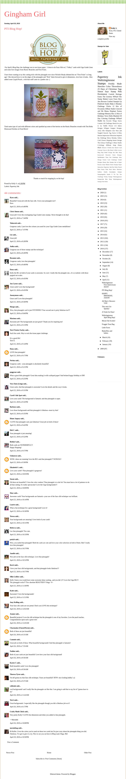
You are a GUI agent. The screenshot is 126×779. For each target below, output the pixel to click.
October (105, 259)
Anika (12, 246)
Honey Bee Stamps (108, 162)
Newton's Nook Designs (113, 155)
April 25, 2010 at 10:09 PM (19, 488)
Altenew (104, 147)
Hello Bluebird (114, 116)
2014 (102, 235)
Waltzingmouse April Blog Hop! (108, 316)
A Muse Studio (117, 143)
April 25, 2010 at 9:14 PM (19, 344)
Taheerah (13, 223)
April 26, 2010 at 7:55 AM (19, 646)
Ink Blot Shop (117, 152)
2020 (102, 214)
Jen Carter (14, 284)
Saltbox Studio (102, 172)
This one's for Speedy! (106, 308)
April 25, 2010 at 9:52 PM (19, 437)
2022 (102, 207)
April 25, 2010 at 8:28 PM (19, 241)
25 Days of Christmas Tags (110, 89)
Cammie (13, 640)
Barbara (13, 407)
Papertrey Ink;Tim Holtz (111, 167)
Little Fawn (106, 328)
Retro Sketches (117, 169)
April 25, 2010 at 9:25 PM (19, 379)
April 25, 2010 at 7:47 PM (19, 230)
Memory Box (109, 114)
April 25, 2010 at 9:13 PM (19, 325)
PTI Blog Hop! (107, 290)
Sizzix (120, 121)
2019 (102, 217)
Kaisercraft (101, 155)
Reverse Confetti (107, 101)
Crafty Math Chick (17, 712)
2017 (102, 224)
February (105, 341)
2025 (102, 196)
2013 (102, 238)
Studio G (110, 174)
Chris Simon (14, 211)
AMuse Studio (110, 109)
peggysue (13, 372)
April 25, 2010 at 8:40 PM (19, 265)
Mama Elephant (110, 111)
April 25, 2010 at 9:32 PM (19, 402)
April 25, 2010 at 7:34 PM (19, 218)
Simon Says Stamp (107, 91)
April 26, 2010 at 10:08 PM (19, 723)
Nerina (12, 360)
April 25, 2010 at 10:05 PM (19, 474)
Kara (12, 197)
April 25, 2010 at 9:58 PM (19, 462)
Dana (12, 270)
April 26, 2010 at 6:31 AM (19, 635)
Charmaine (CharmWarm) (20, 628)
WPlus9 (115, 97)
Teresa (12, 516)
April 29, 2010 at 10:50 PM (19, 737)
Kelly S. (114, 28)
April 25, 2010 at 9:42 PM (19, 425)
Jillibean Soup (111, 145)
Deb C (12, 430)
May (104, 276)
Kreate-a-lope (101, 164)
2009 (102, 349)
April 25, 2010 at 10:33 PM (19, 534)
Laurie (12, 505)
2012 (102, 242)
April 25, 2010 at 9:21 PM (19, 367)
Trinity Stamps (108, 176)
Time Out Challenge (111, 157)
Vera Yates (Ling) (16, 384)
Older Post (88, 753)
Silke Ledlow (14, 577)
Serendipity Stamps (115, 172)
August (105, 266)
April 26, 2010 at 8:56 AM (19, 658)
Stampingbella (102, 174)
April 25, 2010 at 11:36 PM (19, 586)
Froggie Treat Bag (108, 324)
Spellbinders (101, 157)
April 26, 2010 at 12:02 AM (19, 609)
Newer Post (10, 753)
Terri (12, 700)
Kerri (12, 565)
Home (49, 753)
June (104, 273)
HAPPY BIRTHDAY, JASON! (107, 296)
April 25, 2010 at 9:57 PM (19, 451)
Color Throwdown (114, 86)
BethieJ (12, 442)
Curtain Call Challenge (105, 123)
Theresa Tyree (15, 674)
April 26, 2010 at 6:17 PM (19, 707)
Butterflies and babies (107, 332)
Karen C (13, 663)
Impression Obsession (109, 135)
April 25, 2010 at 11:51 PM (19, 597)
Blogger (72, 774)
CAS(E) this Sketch (112, 147)
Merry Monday (112, 138)
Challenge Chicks (104, 106)
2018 (102, 221)
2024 (102, 200)
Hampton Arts (110, 131)
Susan (12, 479)
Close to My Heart (108, 150)
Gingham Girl (25, 14)
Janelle (12, 553)
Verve (106, 116)
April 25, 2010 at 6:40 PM (19, 207)
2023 (102, 203)
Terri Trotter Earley (17, 330)
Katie (12, 591)
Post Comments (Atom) (53, 759)
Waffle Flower (108, 126)
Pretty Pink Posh (106, 169)
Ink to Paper (118, 162)
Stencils (105, 133)
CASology (101, 145)
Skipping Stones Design (114, 140)
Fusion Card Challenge (110, 160)
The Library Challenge (105, 143)
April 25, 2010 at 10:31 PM (19, 523)
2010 (102, 249)
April (104, 280)
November (106, 255)
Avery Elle (101, 131)
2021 (102, 210)
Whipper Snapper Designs (113, 128)
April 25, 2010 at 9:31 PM (19, 390)
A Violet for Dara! (108, 312)
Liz (11, 235)
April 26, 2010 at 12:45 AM (19, 623)
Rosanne (13, 258)
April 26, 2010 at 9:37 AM (19, 681)
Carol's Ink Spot (16, 395)
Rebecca (13, 528)
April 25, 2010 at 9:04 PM (19, 313)
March (104, 337)
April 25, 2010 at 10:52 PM (19, 560)
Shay (12, 493)
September (106, 262)
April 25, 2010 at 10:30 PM (19, 511)
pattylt (12, 539)
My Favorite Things (110, 121)
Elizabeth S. (14, 467)
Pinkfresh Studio (103, 104)
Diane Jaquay (15, 419)
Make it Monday (116, 104)
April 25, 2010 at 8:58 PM (19, 302)
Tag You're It (113, 133)
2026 (102, 193)
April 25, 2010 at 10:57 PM (19, 572)
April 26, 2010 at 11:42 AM (19, 695)
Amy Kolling (14, 602)
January (105, 344)
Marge (12, 307)
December (106, 252)
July (104, 269)
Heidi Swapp (108, 152)
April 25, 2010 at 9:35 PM (19, 414)
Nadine (12, 651)
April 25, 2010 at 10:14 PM (19, 500)
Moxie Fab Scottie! (108, 321)
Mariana (13, 318)
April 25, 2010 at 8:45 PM (19, 279)
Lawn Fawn (113, 99)
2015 (102, 231)
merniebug (14, 728)
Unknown (13, 456)
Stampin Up (117, 101)
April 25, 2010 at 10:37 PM (19, 548)
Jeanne (12, 614)
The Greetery (107, 97)
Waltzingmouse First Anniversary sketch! (109, 285)
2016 (102, 228)
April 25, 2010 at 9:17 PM (19, 356)
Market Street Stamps (112, 164)
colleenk (13, 686)
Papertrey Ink (14, 186)
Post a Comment (13, 742)
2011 (102, 245)
